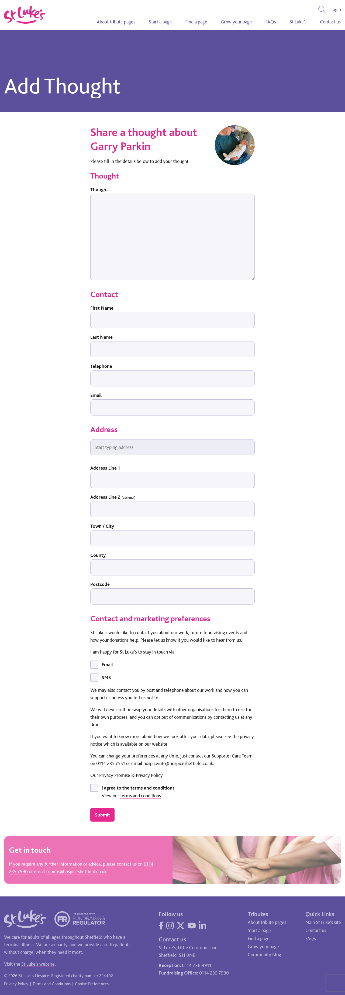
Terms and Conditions (52, 983)
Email (96, 395)
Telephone (101, 366)
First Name (101, 308)
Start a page (160, 22)
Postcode (100, 584)
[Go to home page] (24, 15)
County (98, 555)
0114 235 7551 (110, 763)
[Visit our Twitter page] (181, 925)
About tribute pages (116, 22)
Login (335, 9)
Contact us (330, 22)
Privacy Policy (16, 983)
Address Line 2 (112, 497)
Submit (102, 815)
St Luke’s (297, 22)
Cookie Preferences (92, 983)
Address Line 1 (105, 468)
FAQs (270, 22)
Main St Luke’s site (323, 922)
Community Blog (264, 955)
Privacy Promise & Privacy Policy (131, 775)
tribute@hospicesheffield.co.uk (76, 872)
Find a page (196, 22)
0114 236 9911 (196, 965)
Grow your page (236, 22)
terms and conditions (140, 796)
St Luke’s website (38, 964)
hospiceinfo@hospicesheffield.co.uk (178, 763)
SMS (106, 677)
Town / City (102, 526)
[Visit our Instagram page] (170, 925)
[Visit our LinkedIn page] (202, 925)
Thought (99, 190)
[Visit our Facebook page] (161, 925)
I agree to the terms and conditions (138, 788)
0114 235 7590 (214, 973)
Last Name (101, 337)
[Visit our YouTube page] (191, 925)
